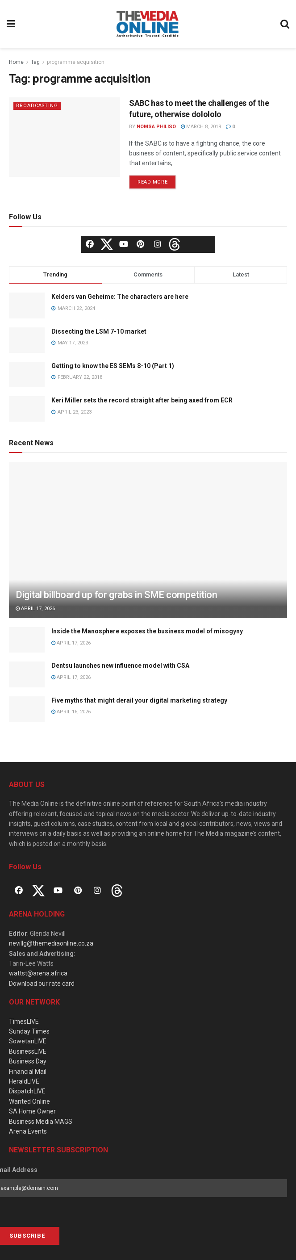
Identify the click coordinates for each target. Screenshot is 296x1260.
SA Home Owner (32, 1111)
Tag (35, 62)
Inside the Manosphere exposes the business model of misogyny (147, 631)
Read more (152, 182)
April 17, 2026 (35, 608)
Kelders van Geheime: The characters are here (119, 296)
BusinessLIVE (27, 1051)
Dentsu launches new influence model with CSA (120, 665)
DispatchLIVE (27, 1091)
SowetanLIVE (27, 1041)
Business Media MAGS (40, 1121)
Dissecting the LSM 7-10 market (98, 331)
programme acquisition (75, 62)
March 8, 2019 (201, 127)
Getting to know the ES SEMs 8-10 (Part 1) (112, 365)
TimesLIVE (24, 1021)
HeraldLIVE (24, 1081)
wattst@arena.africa (38, 973)
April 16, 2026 (71, 712)
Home (16, 62)
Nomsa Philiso (156, 127)
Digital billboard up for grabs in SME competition (116, 594)
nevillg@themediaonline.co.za (51, 943)
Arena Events (28, 1131)
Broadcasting (37, 106)
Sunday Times (29, 1031)
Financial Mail (27, 1071)
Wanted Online (29, 1101)
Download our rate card (42, 983)
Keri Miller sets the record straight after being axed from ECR (142, 400)
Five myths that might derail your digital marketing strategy (139, 700)
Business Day (27, 1061)
